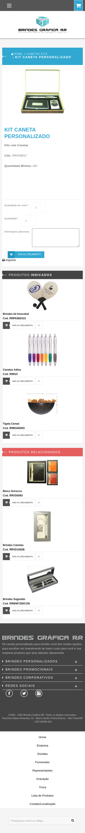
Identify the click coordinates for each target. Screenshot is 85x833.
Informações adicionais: (17, 231)
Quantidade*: (11, 218)
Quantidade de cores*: (16, 205)
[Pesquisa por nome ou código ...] (42, 820)
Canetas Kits (37, 54)
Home (18, 54)
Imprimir (9, 260)
